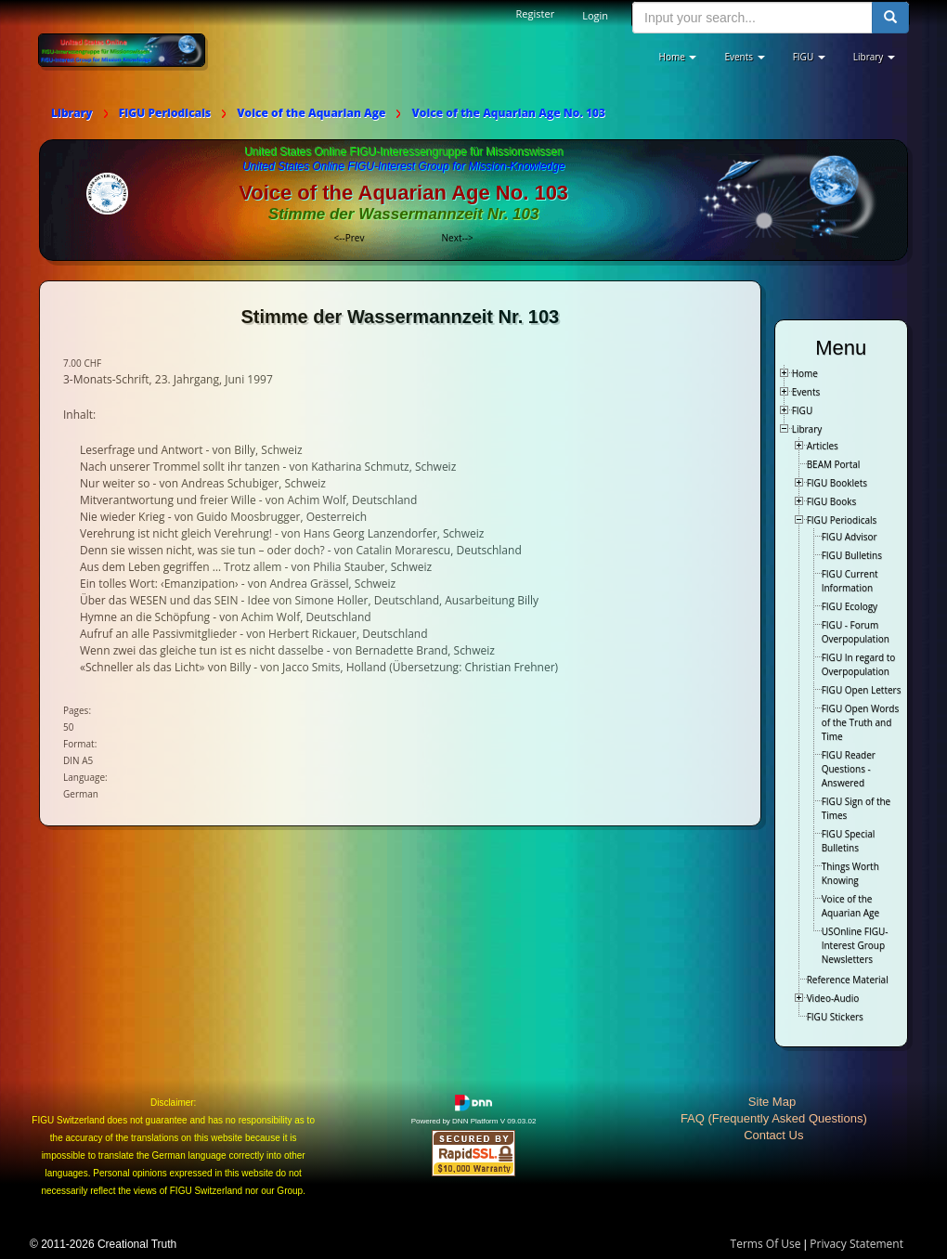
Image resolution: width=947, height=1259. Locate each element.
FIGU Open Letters (862, 689)
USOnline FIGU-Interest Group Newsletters (855, 945)
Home (805, 373)
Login (595, 15)
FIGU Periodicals (842, 519)
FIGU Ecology (849, 606)
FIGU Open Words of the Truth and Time (861, 722)
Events (806, 391)
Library (807, 428)
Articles (822, 445)
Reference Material (848, 979)
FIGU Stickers (835, 1016)
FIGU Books (832, 501)
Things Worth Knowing (850, 873)
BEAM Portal (834, 464)
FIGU (802, 410)
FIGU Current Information (850, 580)
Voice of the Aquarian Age (850, 905)
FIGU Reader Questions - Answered (849, 768)
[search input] (752, 17)
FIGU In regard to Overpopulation (859, 664)
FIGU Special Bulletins (849, 840)
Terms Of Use (766, 1244)
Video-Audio (833, 998)
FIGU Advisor (849, 536)
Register (535, 13)
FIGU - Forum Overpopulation (855, 631)
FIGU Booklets (837, 482)
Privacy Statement (856, 1244)
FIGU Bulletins (852, 555)
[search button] (890, 17)
